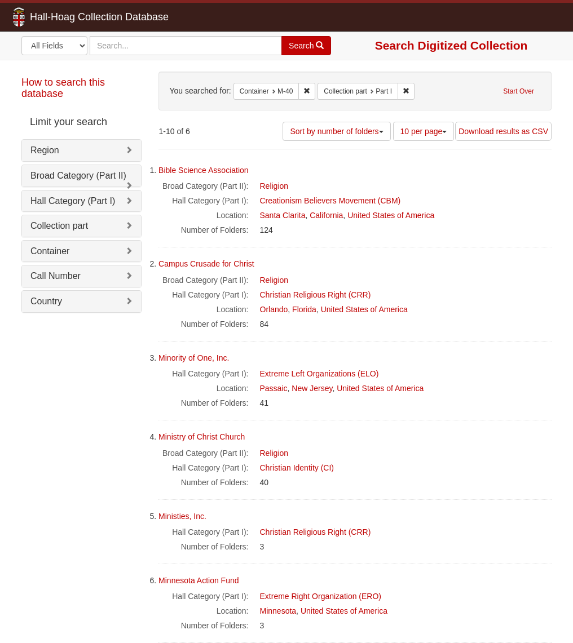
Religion (274, 185)
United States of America (390, 215)
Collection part (59, 225)
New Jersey (312, 388)
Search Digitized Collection (451, 45)
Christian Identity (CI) (297, 467)
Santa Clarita (283, 215)
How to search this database (63, 88)
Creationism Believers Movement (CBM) (330, 200)
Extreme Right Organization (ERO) (321, 596)
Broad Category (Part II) (78, 175)
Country (46, 301)
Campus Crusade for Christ (206, 263)
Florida (304, 309)
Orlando (274, 309)
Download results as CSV (503, 131)
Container (49, 251)
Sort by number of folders (336, 131)
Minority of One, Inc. (193, 357)
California (326, 215)
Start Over (518, 91)
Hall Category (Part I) (72, 201)
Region (44, 150)
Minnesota (278, 610)
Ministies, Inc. (182, 516)
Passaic (274, 388)
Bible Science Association (203, 170)
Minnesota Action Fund (198, 580)
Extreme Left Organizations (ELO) (319, 373)
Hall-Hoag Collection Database (64, 17)
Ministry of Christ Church (201, 436)
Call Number (55, 276)
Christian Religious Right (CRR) (315, 294)
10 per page (423, 131)
